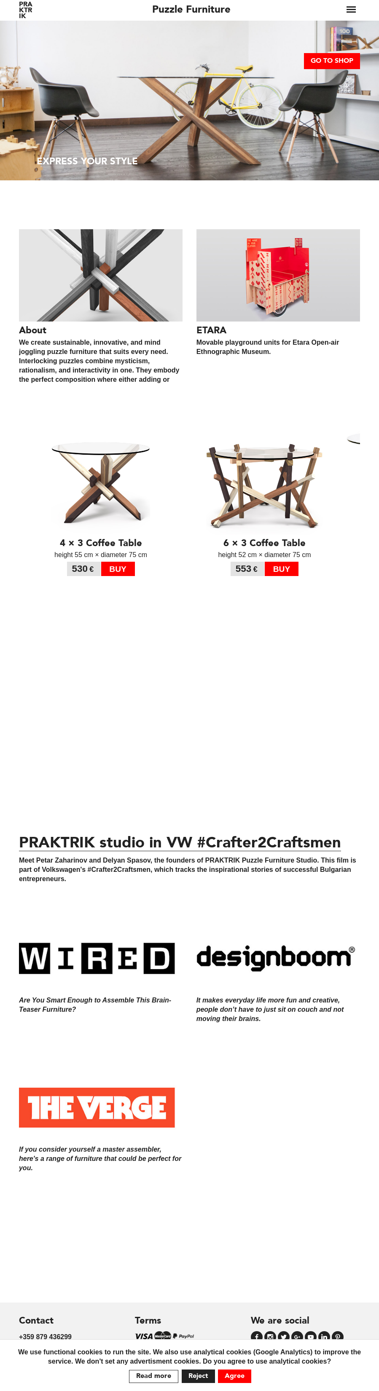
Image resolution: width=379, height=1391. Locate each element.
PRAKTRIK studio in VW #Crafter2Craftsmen (180, 843)
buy (117, 569)
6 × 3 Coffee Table (264, 543)
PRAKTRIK (25, 10)
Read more (153, 1376)
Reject (198, 1376)
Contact (36, 1321)
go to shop (332, 61)
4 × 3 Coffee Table (101, 543)
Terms (148, 1321)
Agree (235, 1376)
